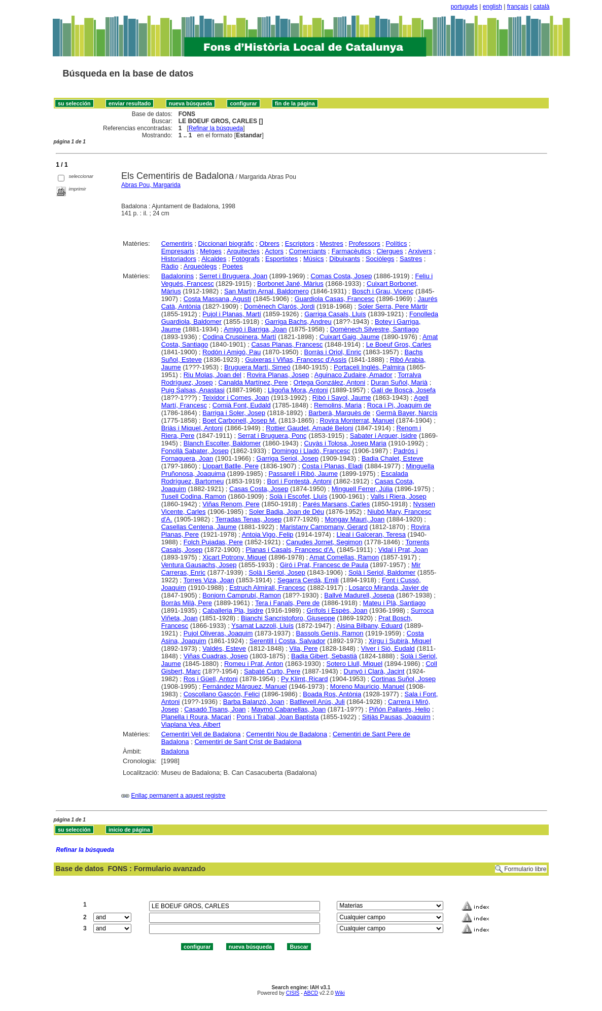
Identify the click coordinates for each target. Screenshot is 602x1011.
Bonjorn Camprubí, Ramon (241, 595)
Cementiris (177, 243)
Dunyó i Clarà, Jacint (374, 671)
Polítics (396, 243)
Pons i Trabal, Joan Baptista (278, 717)
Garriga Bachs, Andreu (298, 321)
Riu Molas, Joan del (212, 375)
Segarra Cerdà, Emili (308, 580)
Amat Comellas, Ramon (344, 557)
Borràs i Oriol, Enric (333, 352)
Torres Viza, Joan (209, 580)
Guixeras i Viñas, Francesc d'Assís (295, 359)
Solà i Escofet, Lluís (298, 496)
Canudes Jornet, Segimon (324, 542)
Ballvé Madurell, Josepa (359, 595)
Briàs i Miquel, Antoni (192, 428)
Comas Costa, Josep (341, 276)
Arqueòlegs (200, 266)
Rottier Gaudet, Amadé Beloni (309, 428)
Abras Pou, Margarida (151, 185)
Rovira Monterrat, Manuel (357, 420)
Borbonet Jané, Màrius (290, 283)
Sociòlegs (380, 259)
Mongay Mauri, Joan (355, 519)
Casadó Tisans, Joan (214, 709)
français (517, 6)
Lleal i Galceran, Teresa (371, 534)
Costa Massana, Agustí (218, 299)
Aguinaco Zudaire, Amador (353, 375)
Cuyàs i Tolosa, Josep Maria (345, 443)
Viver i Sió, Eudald (388, 648)
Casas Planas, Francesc (287, 344)
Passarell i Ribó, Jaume (303, 473)
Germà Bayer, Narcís (406, 413)
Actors (274, 251)
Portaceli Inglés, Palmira (369, 367)
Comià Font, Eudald (242, 405)
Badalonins (177, 276)
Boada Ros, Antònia (332, 694)
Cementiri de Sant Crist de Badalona (247, 741)
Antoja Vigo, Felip (268, 534)
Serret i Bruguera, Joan (233, 276)
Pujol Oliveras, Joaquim (218, 633)
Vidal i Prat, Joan (403, 549)
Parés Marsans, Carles (336, 504)
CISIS (293, 993)
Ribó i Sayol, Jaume (341, 397)
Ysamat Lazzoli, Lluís (262, 625)
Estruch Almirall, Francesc (267, 587)
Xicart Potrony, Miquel (234, 557)
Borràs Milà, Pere (186, 603)
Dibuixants (344, 259)
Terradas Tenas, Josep (249, 519)
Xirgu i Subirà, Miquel (400, 641)
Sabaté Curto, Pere (272, 671)
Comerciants (307, 251)
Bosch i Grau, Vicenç (382, 291)
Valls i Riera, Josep (399, 496)
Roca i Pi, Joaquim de (399, 405)
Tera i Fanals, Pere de (287, 603)
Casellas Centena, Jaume (199, 527)
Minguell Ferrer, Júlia (362, 489)
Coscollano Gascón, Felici (222, 694)
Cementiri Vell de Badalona (201, 734)
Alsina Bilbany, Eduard (370, 625)
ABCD (311, 993)
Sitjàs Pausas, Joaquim (396, 717)
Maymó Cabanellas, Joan (288, 709)
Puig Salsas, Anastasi (193, 390)
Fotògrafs (246, 259)
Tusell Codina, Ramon (193, 496)
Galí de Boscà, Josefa (403, 390)
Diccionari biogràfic (226, 243)
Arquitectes (243, 251)
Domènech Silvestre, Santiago (374, 329)
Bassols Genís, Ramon (330, 633)
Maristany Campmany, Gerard (324, 527)
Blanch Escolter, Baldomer (222, 443)
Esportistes (281, 259)
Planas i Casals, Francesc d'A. (290, 549)
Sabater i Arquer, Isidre (383, 435)
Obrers (269, 243)
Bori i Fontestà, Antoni (299, 481)
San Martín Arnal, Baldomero (266, 291)
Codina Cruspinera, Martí (239, 337)
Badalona (175, 751)
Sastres (411, 259)
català (541, 6)
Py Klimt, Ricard (304, 679)
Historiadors (178, 259)
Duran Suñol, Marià (399, 382)
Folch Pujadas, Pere (213, 542)
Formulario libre (525, 869)
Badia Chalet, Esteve (392, 458)
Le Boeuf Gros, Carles (399, 344)
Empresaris (178, 251)
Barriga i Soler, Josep (233, 413)
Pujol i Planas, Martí (231, 314)
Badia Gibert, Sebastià (324, 656)
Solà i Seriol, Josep (277, 572)
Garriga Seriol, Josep (287, 458)
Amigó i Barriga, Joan (255, 329)
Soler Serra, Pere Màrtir (393, 306)
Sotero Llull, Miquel (355, 663)
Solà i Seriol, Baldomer (381, 572)
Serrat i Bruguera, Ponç (272, 435)
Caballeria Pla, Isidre (232, 610)
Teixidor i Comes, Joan (235, 397)
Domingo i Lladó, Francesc (311, 451)
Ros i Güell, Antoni (211, 679)
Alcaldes (213, 259)
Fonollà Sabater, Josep (195, 451)
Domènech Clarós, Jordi (279, 306)
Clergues (390, 251)
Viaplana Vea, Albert (191, 724)
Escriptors (299, 243)
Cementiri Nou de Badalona (286, 734)
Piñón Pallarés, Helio (399, 709)
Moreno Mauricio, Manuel (367, 686)
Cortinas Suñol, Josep (403, 679)
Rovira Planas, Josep (278, 375)
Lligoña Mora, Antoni (298, 390)
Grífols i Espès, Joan (337, 610)
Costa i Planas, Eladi (332, 466)
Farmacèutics (351, 251)
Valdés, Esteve (224, 648)
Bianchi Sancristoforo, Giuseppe (288, 618)
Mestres (331, 243)
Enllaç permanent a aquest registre (178, 795)
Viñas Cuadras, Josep (216, 656)
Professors (364, 243)
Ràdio (170, 266)
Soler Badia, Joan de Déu (286, 511)
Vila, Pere (303, 648)
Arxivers (420, 251)
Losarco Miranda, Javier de (389, 587)
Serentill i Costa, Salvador (288, 641)
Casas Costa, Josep (258, 489)
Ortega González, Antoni (330, 382)
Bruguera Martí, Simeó (257, 367)
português (464, 6)
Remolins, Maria (338, 405)
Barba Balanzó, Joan (254, 701)
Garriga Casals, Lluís (335, 314)
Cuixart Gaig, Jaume (350, 337)
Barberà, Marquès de (339, 413)
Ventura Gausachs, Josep (199, 565)
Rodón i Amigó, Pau (231, 352)
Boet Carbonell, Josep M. (239, 420)
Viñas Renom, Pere (231, 504)
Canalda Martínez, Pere (253, 382)
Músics (313, 259)
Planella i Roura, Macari (196, 717)
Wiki (340, 993)
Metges (211, 251)
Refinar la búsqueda (216, 128)
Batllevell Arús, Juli (317, 701)
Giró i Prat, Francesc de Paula (324, 565)
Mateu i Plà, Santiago (394, 603)
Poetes (232, 266)
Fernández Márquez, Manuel (244, 686)
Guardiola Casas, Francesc (335, 299)
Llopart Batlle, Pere (230, 466)
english (492, 6)
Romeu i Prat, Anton (253, 663)
